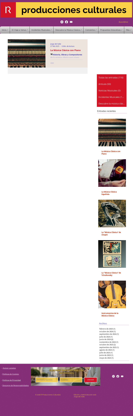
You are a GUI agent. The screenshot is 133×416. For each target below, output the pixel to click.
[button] (90, 30)
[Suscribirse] (123, 22)
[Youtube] (71, 21)
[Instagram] (61, 21)
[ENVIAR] (90, 379)
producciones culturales (73, 10)
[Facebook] (66, 21)
